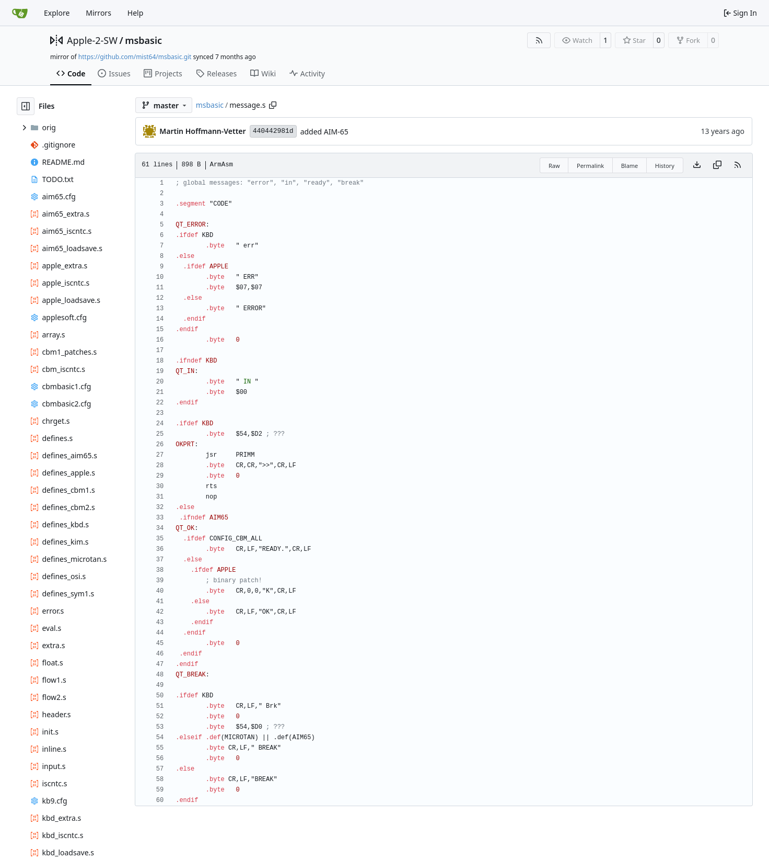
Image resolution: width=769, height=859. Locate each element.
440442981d (273, 131)
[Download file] (697, 165)
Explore (56, 13)
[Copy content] (717, 165)
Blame (629, 165)
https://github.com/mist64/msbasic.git (135, 56)
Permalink (590, 165)
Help (135, 13)
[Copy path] (272, 105)
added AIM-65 (324, 132)
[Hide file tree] (25, 106)
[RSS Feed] (539, 40)
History (664, 165)
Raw (554, 165)
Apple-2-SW (92, 40)
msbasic (143, 40)
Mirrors (98, 13)
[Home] (19, 13)
